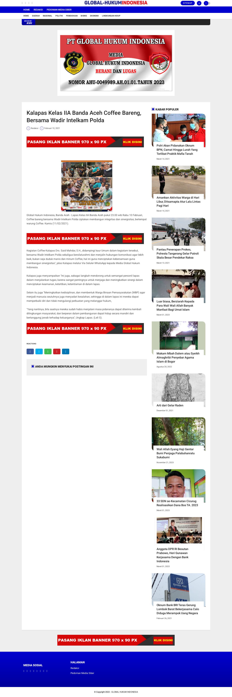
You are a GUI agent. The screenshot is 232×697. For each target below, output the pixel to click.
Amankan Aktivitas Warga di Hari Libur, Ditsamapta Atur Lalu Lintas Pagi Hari (178, 201)
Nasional (47, 16)
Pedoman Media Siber (59, 9)
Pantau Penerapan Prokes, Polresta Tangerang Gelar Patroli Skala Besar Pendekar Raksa (178, 253)
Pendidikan (71, 16)
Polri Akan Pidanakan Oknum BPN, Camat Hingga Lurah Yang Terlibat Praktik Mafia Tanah (177, 149)
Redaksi (38, 9)
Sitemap (187, 3)
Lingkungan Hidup (111, 16)
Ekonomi (94, 16)
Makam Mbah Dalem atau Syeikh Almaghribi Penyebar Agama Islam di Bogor (178, 357)
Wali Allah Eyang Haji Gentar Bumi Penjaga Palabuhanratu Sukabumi (176, 453)
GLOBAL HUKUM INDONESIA (124, 692)
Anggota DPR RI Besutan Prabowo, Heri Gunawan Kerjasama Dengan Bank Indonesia (172, 555)
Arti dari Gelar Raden (170, 405)
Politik (59, 16)
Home (26, 9)
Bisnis (84, 16)
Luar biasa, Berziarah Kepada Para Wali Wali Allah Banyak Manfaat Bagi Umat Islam (175, 305)
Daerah (36, 16)
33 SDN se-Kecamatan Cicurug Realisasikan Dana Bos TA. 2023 (177, 503)
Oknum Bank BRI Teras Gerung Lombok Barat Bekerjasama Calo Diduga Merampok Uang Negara (178, 609)
